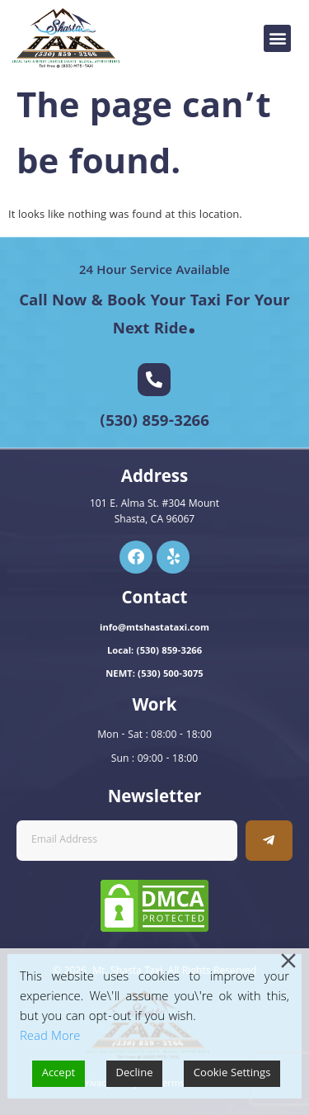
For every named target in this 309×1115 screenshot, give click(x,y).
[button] (277, 38)
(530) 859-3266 (154, 422)
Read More (50, 1037)
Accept (59, 1074)
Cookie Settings (232, 1074)
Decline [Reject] (134, 1074)
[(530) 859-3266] (154, 379)
